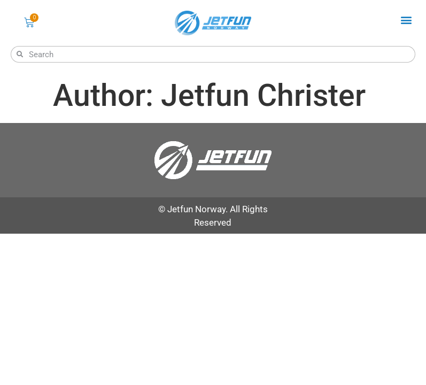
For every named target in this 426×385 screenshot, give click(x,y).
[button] (406, 19)
